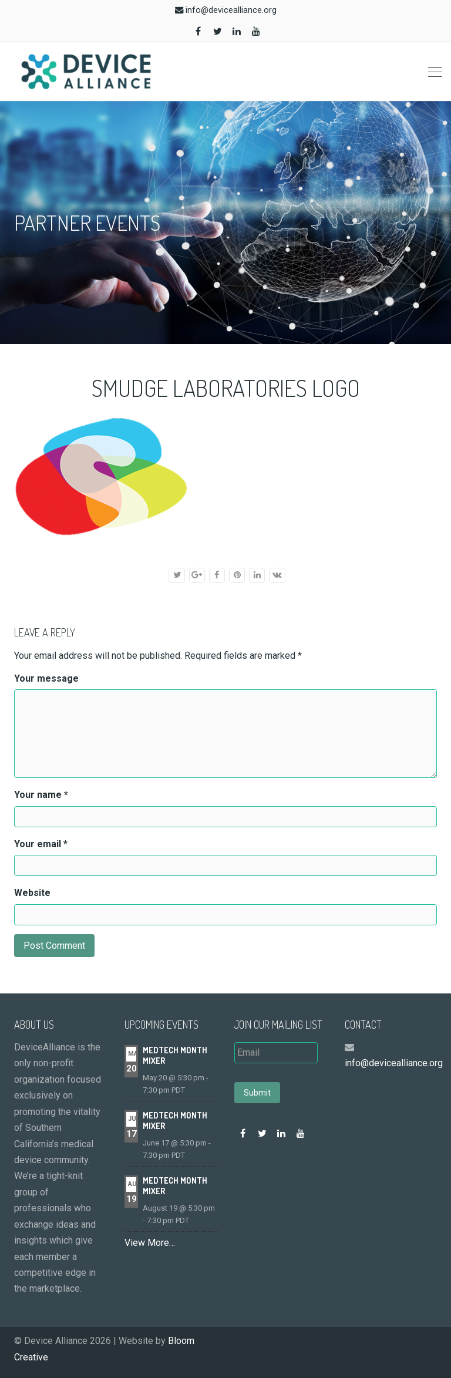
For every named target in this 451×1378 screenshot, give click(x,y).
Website (32, 892)
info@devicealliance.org (231, 10)
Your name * (41, 794)
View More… (149, 1242)
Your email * (41, 844)
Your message (46, 678)
